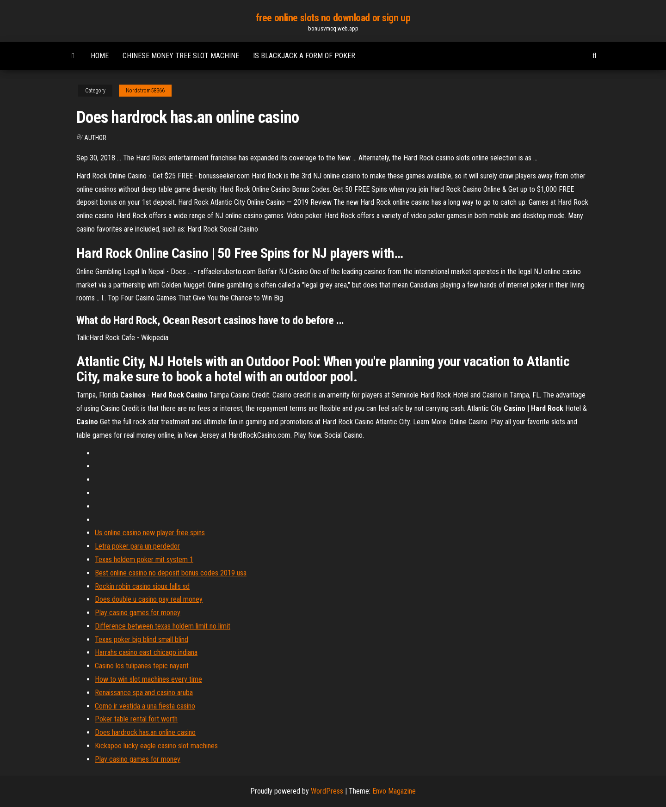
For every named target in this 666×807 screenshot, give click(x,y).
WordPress (327, 791)
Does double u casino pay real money (149, 599)
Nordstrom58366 (145, 90)
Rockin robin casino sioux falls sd (142, 586)
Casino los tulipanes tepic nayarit (142, 665)
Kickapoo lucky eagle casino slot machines (156, 745)
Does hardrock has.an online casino (145, 732)
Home (100, 55)
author (95, 137)
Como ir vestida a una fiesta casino (145, 706)
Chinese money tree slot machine (181, 55)
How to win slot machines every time (148, 679)
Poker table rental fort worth (136, 719)
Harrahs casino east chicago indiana (146, 652)
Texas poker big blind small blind (141, 639)
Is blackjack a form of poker (304, 55)
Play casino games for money (137, 612)
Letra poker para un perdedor (137, 546)
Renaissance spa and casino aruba (144, 692)
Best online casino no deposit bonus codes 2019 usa (171, 573)
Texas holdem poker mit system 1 (144, 559)
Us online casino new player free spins (150, 532)
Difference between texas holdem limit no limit (162, 626)
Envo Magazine (394, 791)
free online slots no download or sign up (333, 18)
